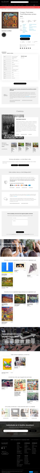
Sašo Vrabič (26, 458)
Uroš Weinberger (27, 463)
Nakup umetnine (12, 187)
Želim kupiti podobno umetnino (32, 27)
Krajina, (24, 26)
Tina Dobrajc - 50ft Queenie (5, 388)
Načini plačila (18, 187)
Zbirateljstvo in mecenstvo (19, 451)
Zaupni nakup (19, 447)
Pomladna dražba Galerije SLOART (9, 252)
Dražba (18, 448)
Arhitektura (24, 27)
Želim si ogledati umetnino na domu (15, 100)
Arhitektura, (25, 30)
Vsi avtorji (30, 134)
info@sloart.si (28, 195)
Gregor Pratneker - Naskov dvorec (5, 322)
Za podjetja (34, 453)
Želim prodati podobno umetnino (32, 30)
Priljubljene (34, 448)
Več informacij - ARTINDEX (8, 347)
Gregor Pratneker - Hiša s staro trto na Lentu (5, 304)
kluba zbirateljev (28, 96)
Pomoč (18, 463)
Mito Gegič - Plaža (30, 391)
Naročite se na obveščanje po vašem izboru (20, 433)
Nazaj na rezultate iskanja (20, 83)
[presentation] (20, 228)
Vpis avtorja (26, 452)
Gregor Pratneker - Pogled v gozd (27, 148)
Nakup (18, 444)
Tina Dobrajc (26, 461)
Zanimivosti (34, 449)
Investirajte (34, 452)
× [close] (38, 7)
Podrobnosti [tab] (4, 53)
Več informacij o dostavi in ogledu (27, 100)
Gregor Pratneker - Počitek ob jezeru (20, 148)
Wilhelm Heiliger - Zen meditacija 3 (4, 274)
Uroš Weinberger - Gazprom (30, 402)
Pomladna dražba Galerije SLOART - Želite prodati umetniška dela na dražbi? (20, 7)
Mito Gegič (26, 462)
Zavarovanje (31, 187)
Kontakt (18, 458)
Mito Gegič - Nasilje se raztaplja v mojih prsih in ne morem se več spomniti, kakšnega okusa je (17, 394)
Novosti (33, 444)
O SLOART (18, 457)
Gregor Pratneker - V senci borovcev (34, 149)
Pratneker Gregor (24, 25)
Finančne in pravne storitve (27, 450)
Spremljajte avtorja (24, 134)
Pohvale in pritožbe (18, 462)
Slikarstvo (24, 29)
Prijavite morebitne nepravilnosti (15, 203)
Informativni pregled (26, 446)
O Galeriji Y (26, 457)
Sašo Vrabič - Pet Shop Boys (17, 367)
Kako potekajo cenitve (24, 203)
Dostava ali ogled (24, 187)
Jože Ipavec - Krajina (5, 287)
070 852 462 (15, 196)
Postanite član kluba (24, 165)
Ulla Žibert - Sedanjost (29, 275)
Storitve (18, 449)
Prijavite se (14, 165)
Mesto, (26, 31)
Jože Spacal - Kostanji (16, 271)
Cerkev (24, 32)
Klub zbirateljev (19, 453)
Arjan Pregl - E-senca (5, 372)
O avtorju (17, 134)
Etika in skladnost (20, 464)
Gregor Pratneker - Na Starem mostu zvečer (30, 304)
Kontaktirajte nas (12, 101)
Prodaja (25, 444)
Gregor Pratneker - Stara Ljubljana (17, 305)
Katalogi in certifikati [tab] (10, 53)
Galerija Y (5, 453)
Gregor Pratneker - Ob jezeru (12, 149)
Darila (33, 447)
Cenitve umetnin (27, 448)
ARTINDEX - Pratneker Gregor (32, 25)
